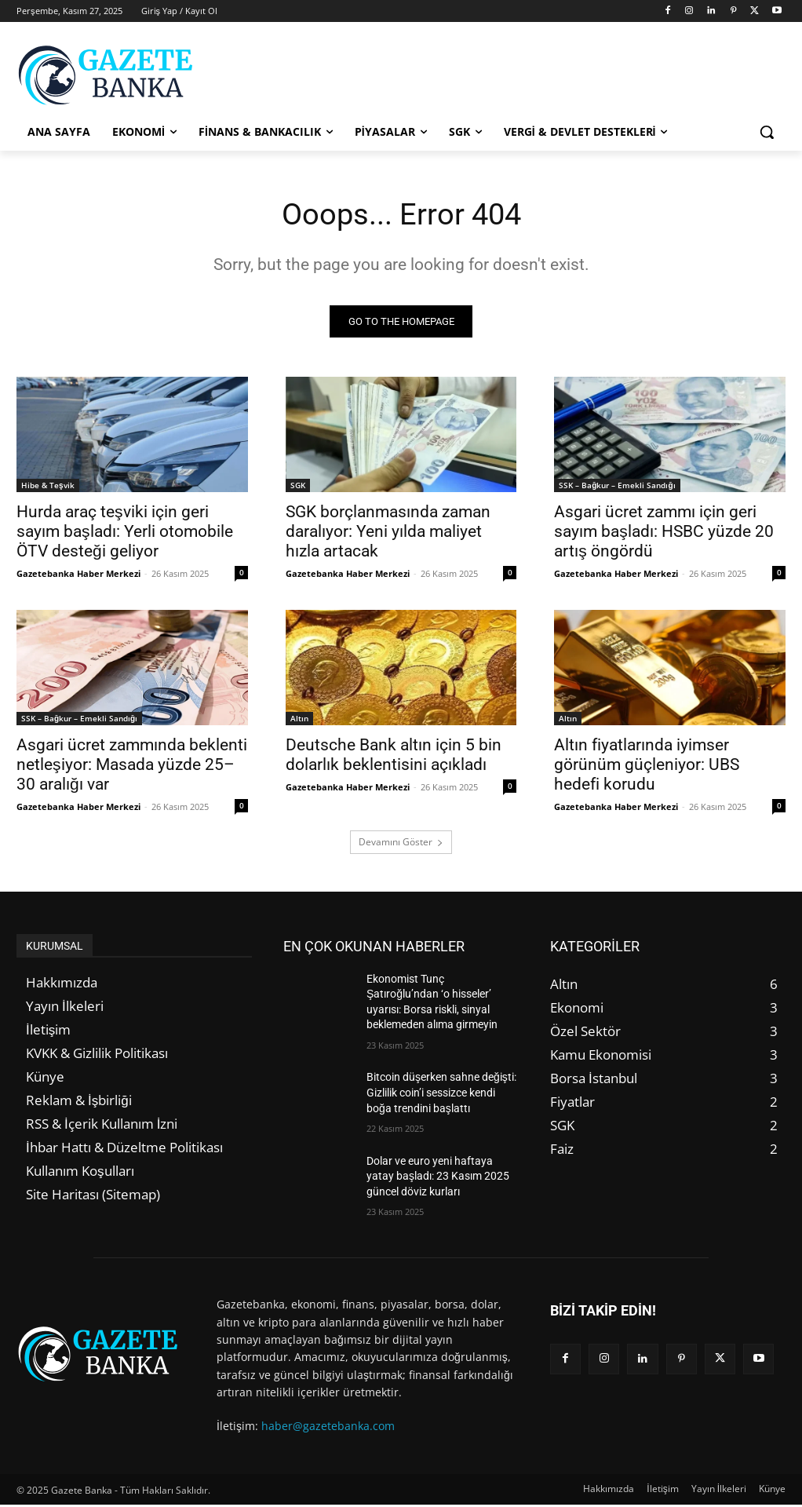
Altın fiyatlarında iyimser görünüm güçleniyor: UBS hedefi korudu (646, 767)
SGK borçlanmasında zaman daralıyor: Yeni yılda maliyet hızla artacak (388, 534)
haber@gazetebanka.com (328, 1427)
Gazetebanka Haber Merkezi (78, 576)
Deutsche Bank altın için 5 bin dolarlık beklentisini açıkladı (393, 757)
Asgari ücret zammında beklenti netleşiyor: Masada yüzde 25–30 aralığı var (131, 767)
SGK (297, 487)
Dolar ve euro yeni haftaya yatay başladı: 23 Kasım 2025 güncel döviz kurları (437, 1177)
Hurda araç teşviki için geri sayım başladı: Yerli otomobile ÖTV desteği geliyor (124, 534)
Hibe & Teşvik (48, 487)
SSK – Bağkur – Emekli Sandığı (617, 487)
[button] (767, 132)
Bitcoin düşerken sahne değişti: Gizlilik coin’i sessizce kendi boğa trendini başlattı (441, 1094)
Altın (299, 720)
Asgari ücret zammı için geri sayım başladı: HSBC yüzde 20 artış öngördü (664, 534)
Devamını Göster (401, 843)
